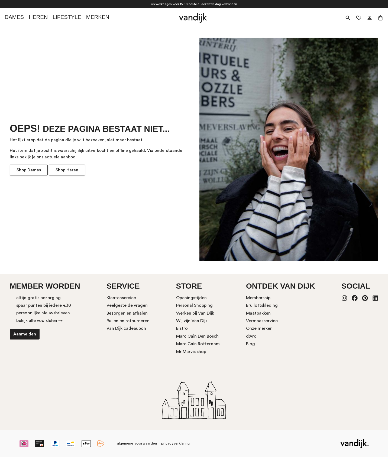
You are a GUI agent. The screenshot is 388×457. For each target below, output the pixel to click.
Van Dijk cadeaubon (126, 328)
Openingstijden (191, 298)
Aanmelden (24, 334)
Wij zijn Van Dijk (192, 321)
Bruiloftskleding (262, 305)
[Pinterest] (365, 298)
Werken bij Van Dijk (195, 313)
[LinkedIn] (375, 298)
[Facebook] (355, 298)
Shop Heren (67, 170)
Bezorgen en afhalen (127, 313)
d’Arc (251, 336)
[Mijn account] (369, 17)
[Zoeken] (347, 17)
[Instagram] (344, 298)
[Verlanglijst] (358, 17)
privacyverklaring (175, 443)
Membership (258, 298)
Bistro (182, 328)
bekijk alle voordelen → (39, 320)
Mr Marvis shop (191, 352)
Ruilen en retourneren (128, 321)
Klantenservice (121, 298)
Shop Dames (29, 170)
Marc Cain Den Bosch (197, 336)
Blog (250, 344)
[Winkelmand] (380, 17)
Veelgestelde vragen (127, 305)
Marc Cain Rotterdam (198, 344)
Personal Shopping (194, 305)
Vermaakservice (262, 321)
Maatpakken (258, 313)
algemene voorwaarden (137, 443)
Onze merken (259, 328)
